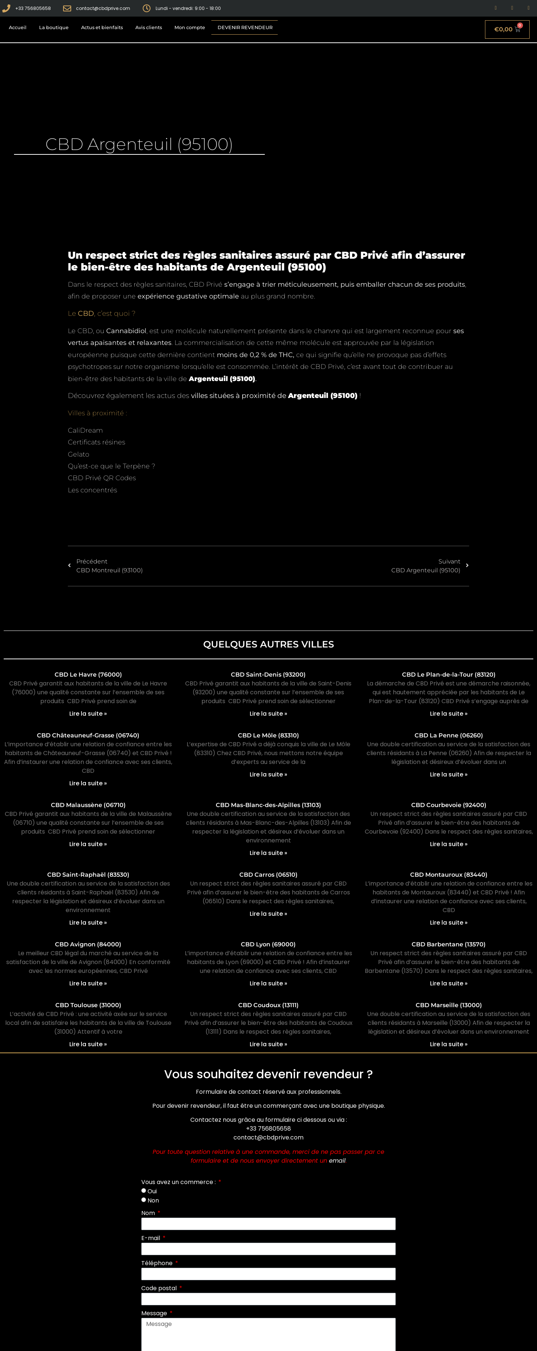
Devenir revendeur (245, 27)
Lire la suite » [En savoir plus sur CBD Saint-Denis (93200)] (268, 713)
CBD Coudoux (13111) (268, 1005)
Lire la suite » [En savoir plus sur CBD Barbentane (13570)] (449, 983)
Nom (148, 1213)
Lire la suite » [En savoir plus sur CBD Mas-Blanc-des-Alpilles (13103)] (268, 853)
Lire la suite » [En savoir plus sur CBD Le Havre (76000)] (88, 713)
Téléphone (157, 1263)
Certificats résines (96, 442)
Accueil (18, 27)
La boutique (54, 27)
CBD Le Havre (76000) (88, 674)
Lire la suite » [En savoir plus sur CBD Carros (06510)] (268, 914)
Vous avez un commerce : (179, 1182)
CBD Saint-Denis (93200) (268, 674)
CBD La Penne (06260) (449, 735)
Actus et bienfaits (102, 27)
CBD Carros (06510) (268, 874)
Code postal (159, 1288)
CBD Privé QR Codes (102, 478)
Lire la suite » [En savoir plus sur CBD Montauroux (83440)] (449, 922)
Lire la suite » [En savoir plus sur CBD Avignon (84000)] (88, 983)
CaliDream (85, 430)
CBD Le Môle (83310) (268, 735)
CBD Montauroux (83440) (449, 874)
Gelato (78, 454)
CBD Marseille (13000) (449, 1005)
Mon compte (189, 27)
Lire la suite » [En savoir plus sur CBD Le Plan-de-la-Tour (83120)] (449, 713)
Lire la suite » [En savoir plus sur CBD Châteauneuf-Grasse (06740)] (88, 783)
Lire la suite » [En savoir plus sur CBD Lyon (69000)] (268, 983)
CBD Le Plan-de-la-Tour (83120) (449, 674)
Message (155, 1313)
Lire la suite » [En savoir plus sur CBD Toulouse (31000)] (88, 1044)
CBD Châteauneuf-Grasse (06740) (88, 735)
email (337, 1160)
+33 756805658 (268, 1128)
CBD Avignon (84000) (88, 944)
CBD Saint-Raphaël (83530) (88, 874)
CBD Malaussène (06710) (88, 805)
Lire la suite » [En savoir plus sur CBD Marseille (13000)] (449, 1044)
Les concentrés (92, 490)
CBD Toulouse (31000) (88, 1005)
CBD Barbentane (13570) (449, 944)
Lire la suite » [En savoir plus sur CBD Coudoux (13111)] (268, 1044)
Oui (152, 1191)
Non (153, 1200)
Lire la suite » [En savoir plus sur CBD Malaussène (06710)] (88, 844)
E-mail (151, 1238)
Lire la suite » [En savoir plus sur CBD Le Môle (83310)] (268, 774)
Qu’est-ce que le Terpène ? (111, 466)
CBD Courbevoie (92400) (448, 805)
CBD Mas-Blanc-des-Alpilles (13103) (268, 805)
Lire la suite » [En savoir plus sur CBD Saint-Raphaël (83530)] (88, 922)
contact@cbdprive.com (268, 1137)
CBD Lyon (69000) (268, 944)
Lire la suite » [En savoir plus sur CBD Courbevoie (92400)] (449, 844)
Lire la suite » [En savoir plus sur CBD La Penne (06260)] (449, 774)
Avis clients (148, 27)
